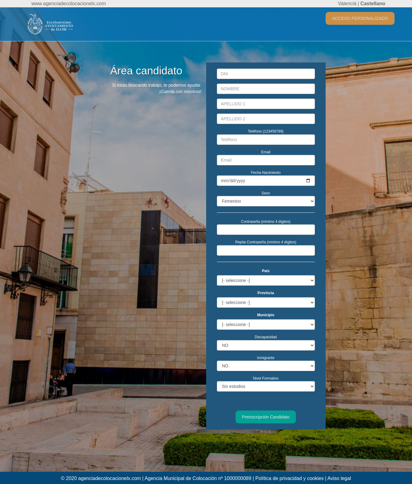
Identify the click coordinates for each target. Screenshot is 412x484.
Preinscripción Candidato (266, 417)
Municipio (265, 315)
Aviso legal (339, 478)
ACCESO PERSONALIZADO (360, 18)
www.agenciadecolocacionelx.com (69, 3)
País (266, 271)
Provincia (265, 293)
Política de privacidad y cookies (289, 478)
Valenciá (347, 3)
